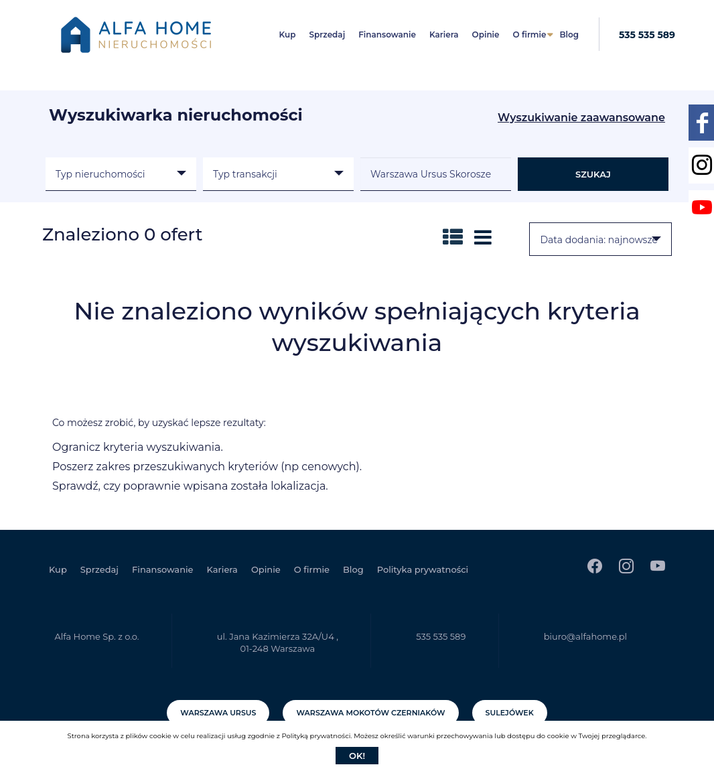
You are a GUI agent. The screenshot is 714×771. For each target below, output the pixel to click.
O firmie (530, 34)
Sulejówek (510, 712)
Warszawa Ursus (218, 712)
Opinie (486, 34)
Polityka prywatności (422, 569)
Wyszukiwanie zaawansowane (581, 117)
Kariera (444, 34)
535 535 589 (647, 35)
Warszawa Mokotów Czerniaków (370, 712)
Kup (287, 34)
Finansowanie (387, 34)
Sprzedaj (327, 34)
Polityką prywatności (315, 735)
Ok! (357, 755)
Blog (569, 34)
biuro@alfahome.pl (585, 636)
